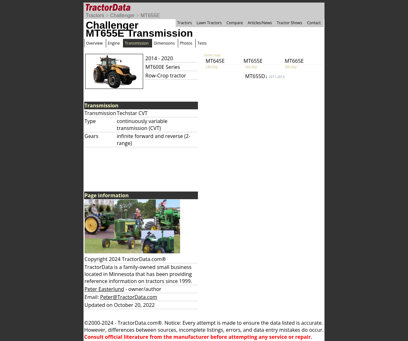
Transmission (137, 43)
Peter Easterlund (104, 289)
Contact (314, 22)
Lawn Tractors (209, 22)
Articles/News (260, 22)
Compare (234, 22)
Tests (202, 43)
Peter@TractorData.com (128, 297)
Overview (94, 43)
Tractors (95, 15)
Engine (114, 43)
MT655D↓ (264, 76)
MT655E (150, 15)
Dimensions (164, 43)
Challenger (122, 15)
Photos (186, 43)
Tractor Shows (289, 22)
